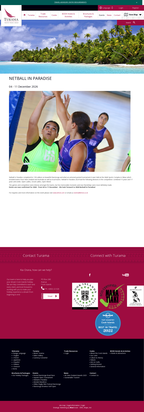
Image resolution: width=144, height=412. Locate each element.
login (83, 405)
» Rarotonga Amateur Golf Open (44, 386)
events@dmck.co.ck (81, 193)
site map (62, 405)
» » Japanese (15, 360)
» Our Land (93, 355)
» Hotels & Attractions (118, 353)
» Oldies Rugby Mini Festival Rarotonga (46, 384)
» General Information (97, 366)
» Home (14, 369)
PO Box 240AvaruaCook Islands (46, 282)
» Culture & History (96, 358)
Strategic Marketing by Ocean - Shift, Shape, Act (72, 407)
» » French (15, 358)
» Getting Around (95, 364)
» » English (15, 355)
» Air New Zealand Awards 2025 (75, 375)
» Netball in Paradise (39, 380)
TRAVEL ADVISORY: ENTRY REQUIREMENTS (70, 2)
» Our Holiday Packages (19, 375)
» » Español (15, 362)
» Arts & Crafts (94, 362)
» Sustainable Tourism (71, 377)
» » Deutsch (15, 366)
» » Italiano (15, 364)
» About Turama (38, 353)
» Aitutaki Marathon (39, 382)
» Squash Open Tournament (42, 377)
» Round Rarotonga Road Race (43, 375)
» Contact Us (94, 375)
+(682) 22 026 (53, 289)
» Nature (92, 360)
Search (128, 23)
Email (50, 296)
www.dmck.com (59, 193)
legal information (73, 405)
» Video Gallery (37, 355)
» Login (66, 353)
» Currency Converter (40, 358)
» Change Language (18, 353)
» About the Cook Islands (98, 353)
